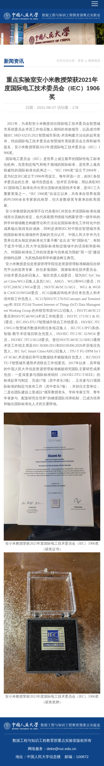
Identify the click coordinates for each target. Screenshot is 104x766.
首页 (81, 60)
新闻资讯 (94, 60)
